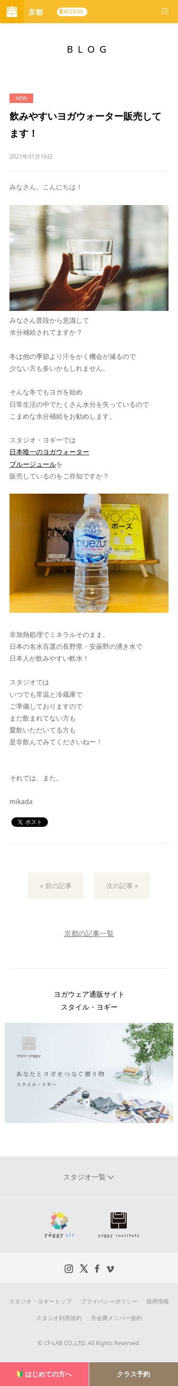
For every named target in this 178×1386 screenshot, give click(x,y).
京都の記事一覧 (89, 933)
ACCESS (73, 11)
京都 (35, 12)
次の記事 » (122, 885)
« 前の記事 (56, 885)
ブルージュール (32, 463)
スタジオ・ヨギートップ (40, 1301)
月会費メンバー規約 (116, 1318)
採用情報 (157, 1301)
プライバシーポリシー (109, 1301)
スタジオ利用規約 (59, 1318)
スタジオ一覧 (85, 1176)
